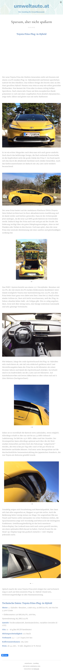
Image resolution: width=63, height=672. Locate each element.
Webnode (36, 669)
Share (4, 655)
